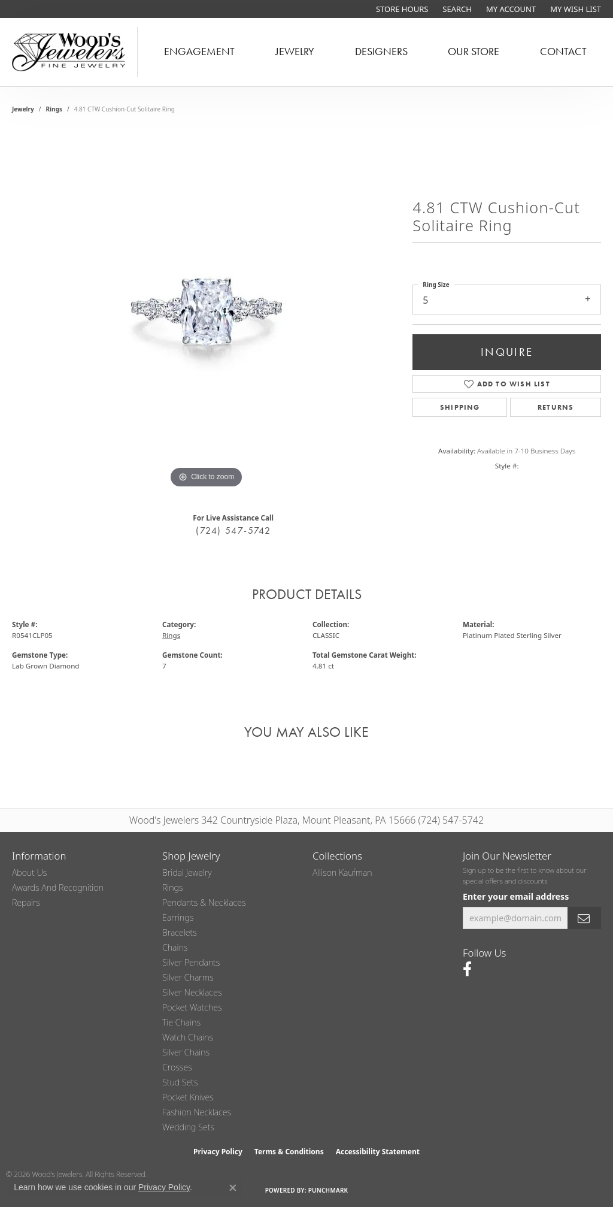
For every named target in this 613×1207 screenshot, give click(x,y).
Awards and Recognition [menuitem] (58, 887)
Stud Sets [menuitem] (180, 1082)
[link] (401, 9)
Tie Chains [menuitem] (181, 1022)
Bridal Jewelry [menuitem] (187, 872)
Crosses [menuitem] (177, 1067)
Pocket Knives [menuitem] (188, 1097)
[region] (206, 311)
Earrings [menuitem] (177, 917)
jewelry (23, 109)
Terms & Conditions (289, 1152)
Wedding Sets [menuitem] (188, 1127)
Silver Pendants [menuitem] (191, 962)
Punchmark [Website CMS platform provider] (328, 1190)
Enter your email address (516, 896)
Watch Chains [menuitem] (187, 1037)
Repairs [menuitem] (26, 902)
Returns (555, 407)
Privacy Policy (217, 1152)
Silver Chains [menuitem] (186, 1052)
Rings (54, 109)
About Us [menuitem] (29, 872)
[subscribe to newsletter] (584, 918)
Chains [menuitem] (174, 947)
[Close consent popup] (232, 1187)
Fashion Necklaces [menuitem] (196, 1112)
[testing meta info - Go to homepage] (69, 52)
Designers (381, 51)
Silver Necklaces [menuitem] (192, 992)
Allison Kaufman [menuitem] (342, 872)
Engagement (199, 51)
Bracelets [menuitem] (179, 932)
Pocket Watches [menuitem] (192, 1007)
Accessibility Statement (378, 1152)
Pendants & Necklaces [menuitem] (204, 902)
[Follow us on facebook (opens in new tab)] (467, 969)
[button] (456, 9)
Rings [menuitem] (172, 887)
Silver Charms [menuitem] (188, 977)
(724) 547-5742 (233, 530)
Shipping (460, 407)
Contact (563, 51)
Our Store (473, 51)
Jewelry (294, 51)
